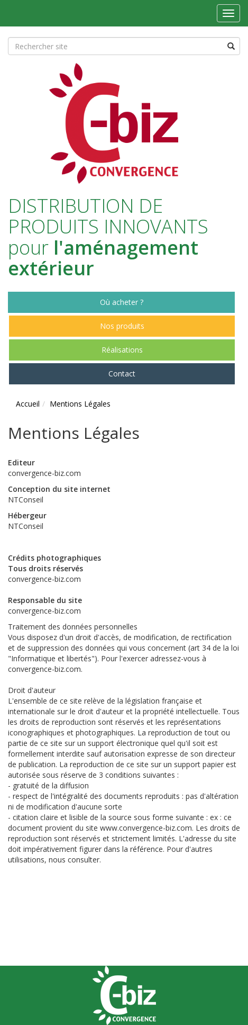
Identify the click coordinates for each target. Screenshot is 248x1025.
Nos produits (122, 326)
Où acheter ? (121, 302)
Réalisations (122, 350)
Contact (121, 373)
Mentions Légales (80, 404)
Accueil (28, 404)
